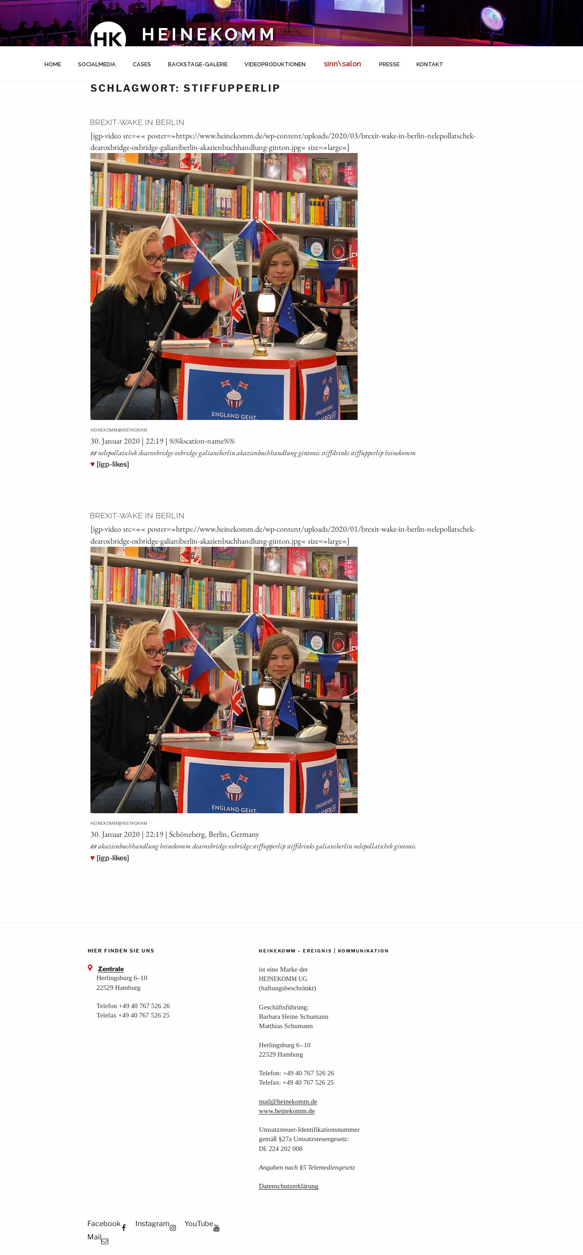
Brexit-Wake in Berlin (137, 122)
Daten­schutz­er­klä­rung (288, 1186)
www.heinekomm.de (287, 1110)
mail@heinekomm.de (288, 1101)
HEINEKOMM (210, 34)
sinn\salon (342, 64)
